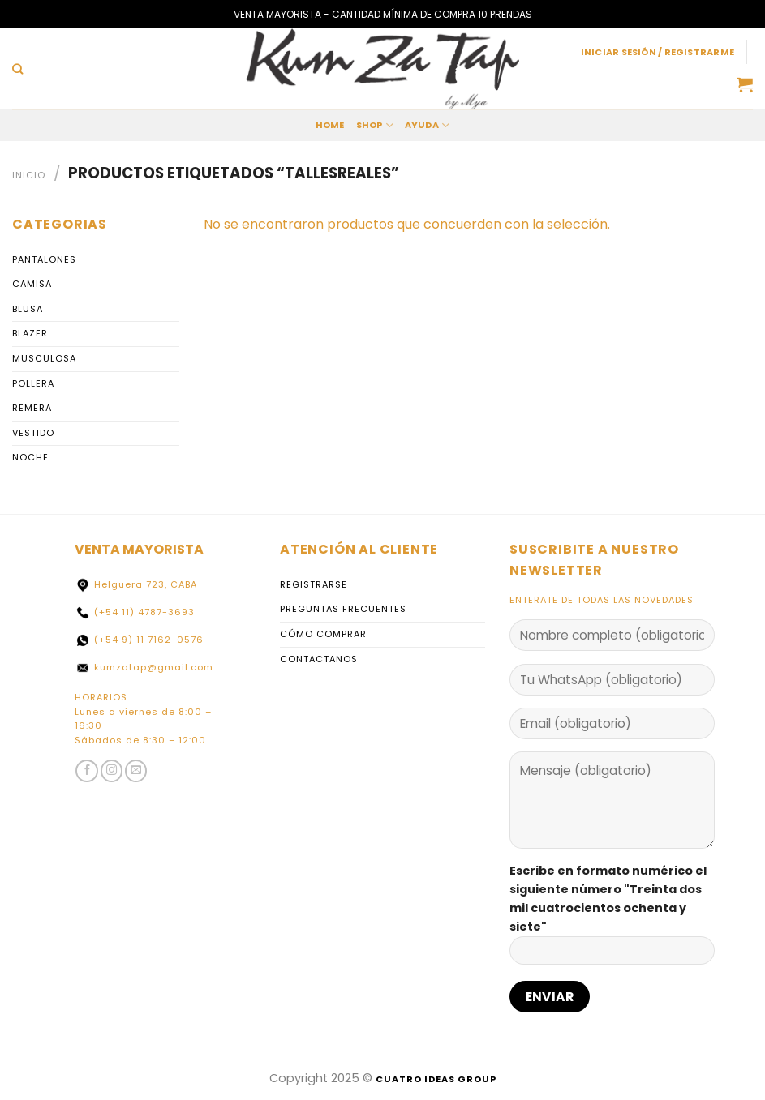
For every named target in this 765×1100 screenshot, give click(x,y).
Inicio (28, 175)
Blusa (27, 308)
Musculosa (44, 358)
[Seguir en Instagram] (112, 771)
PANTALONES (44, 259)
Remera (32, 407)
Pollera (33, 383)
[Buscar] (17, 69)
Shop (374, 125)
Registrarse (313, 584)
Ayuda (427, 125)
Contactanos (319, 659)
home (330, 124)
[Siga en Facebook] (86, 771)
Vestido (33, 432)
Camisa (32, 283)
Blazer (30, 333)
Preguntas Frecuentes (343, 608)
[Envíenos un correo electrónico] (136, 771)
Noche (30, 458)
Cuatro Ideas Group (436, 1078)
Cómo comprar (323, 633)
